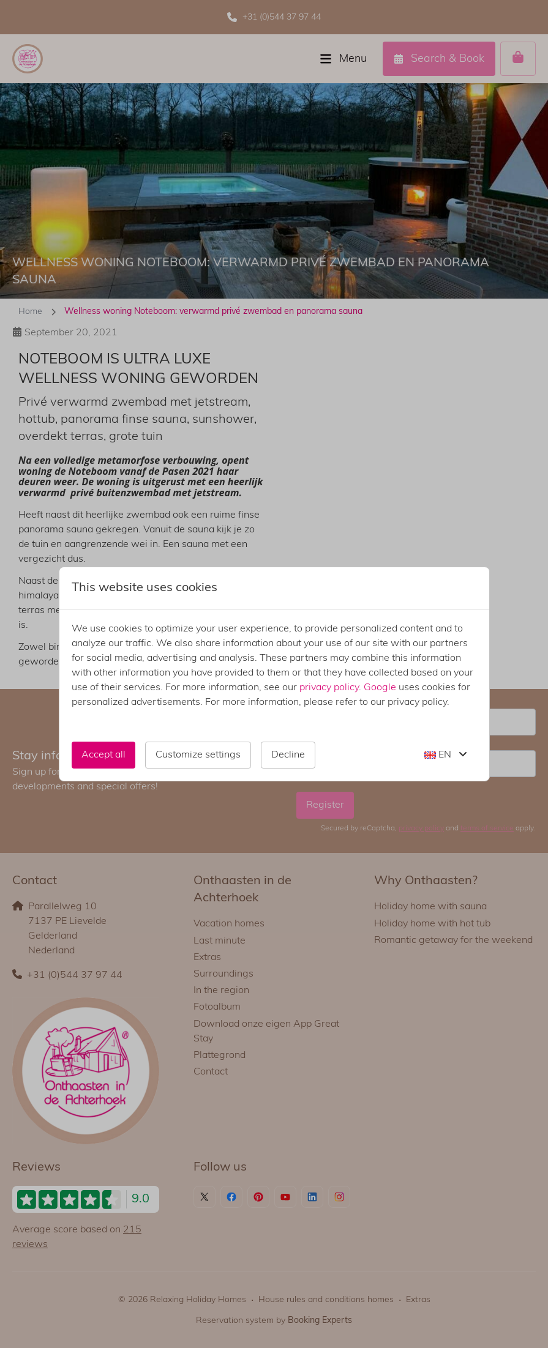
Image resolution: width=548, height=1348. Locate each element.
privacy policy (329, 688)
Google (380, 688)
